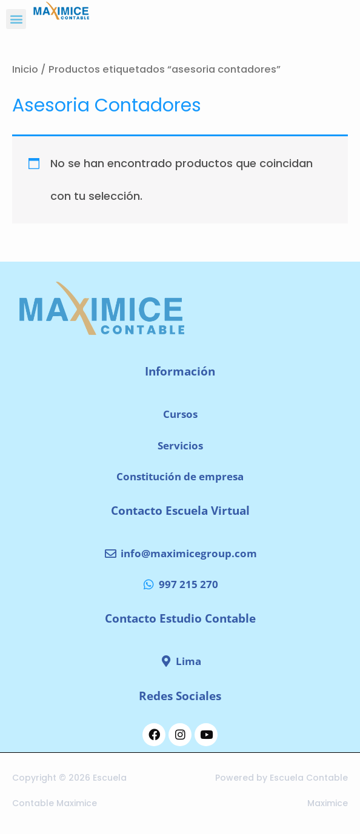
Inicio (25, 69)
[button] (16, 19)
